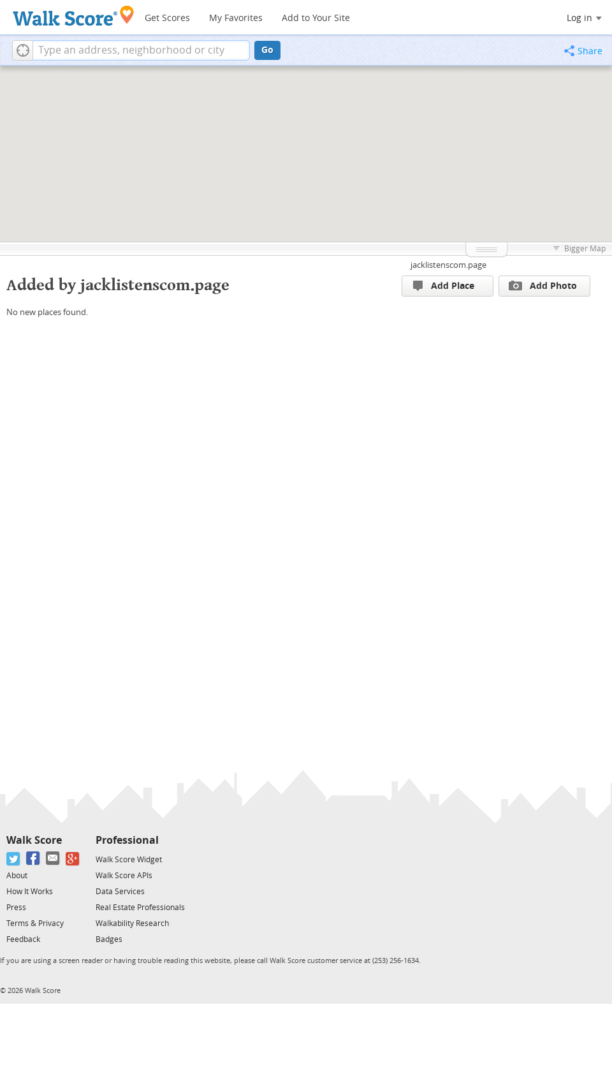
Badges (109, 939)
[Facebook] (33, 858)
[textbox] (141, 50)
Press (16, 907)
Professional (127, 840)
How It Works (29, 891)
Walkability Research (132, 923)
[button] (22, 50)
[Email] (53, 858)
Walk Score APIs (124, 875)
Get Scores (167, 18)
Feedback (23, 939)
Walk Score (34, 840)
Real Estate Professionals (140, 907)
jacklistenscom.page (448, 265)
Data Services (120, 891)
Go (267, 50)
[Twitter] (13, 858)
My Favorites (236, 18)
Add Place (443, 286)
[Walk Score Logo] (74, 15)
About (16, 875)
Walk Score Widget (129, 859)
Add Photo (543, 285)
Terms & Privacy (35, 923)
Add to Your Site (316, 18)
